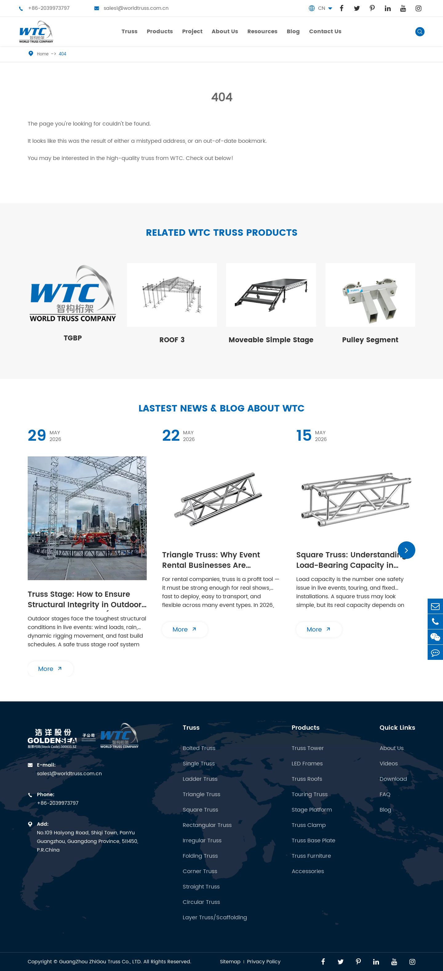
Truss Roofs (307, 779)
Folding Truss (200, 856)
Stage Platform (312, 810)
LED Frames (307, 764)
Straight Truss (201, 887)
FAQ (385, 794)
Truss (191, 728)
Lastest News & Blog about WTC (221, 408)
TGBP (73, 338)
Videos (389, 764)
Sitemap (230, 962)
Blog (385, 810)
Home (43, 54)
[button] (406, 550)
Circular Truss (201, 902)
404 (62, 54)
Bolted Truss (199, 748)
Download (393, 779)
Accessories (308, 871)
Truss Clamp (309, 825)
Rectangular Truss (207, 825)
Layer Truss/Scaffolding (215, 917)
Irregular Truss (202, 841)
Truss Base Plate (313, 841)
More (50, 669)
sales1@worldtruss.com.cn (131, 8)
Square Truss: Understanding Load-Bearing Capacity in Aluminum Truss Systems (351, 561)
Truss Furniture (311, 856)
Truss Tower (308, 748)
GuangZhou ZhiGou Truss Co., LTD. (100, 962)
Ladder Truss (200, 779)
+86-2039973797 (44, 8)
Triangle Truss (201, 794)
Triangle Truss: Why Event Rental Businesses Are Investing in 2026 (211, 561)
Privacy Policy (264, 962)
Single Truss (199, 764)
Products (306, 728)
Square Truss (200, 810)
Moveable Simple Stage (271, 340)
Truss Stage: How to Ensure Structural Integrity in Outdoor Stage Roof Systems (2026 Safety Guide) (85, 600)
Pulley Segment (370, 340)
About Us (392, 748)
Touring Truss (310, 794)
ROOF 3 (172, 340)
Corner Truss (200, 871)
